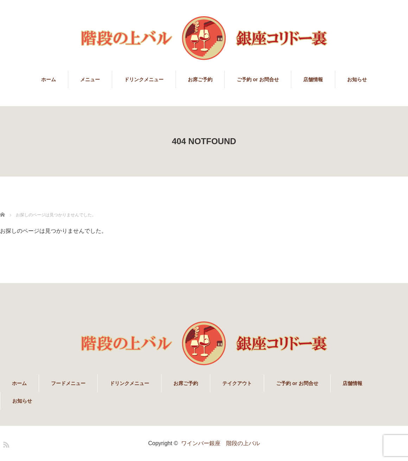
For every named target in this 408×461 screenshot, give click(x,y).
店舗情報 (313, 79)
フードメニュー (68, 383)
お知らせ (357, 79)
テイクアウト (237, 383)
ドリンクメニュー (144, 79)
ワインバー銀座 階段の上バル (220, 443)
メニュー (90, 79)
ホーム (48, 79)
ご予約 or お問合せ (258, 79)
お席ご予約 (200, 79)
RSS (5, 443)
